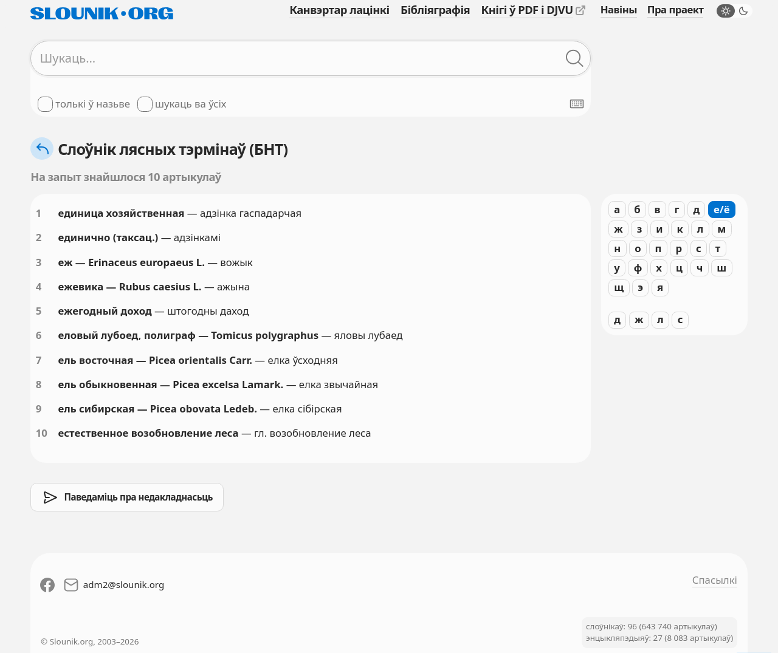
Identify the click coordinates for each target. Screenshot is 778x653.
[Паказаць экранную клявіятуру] (577, 104)
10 (41, 433)
